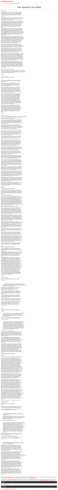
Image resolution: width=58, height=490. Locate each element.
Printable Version (13, 3)
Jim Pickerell (8, 3)
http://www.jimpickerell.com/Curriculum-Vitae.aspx (47, 480)
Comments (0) (18, 3)
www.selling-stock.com (12, 479)
